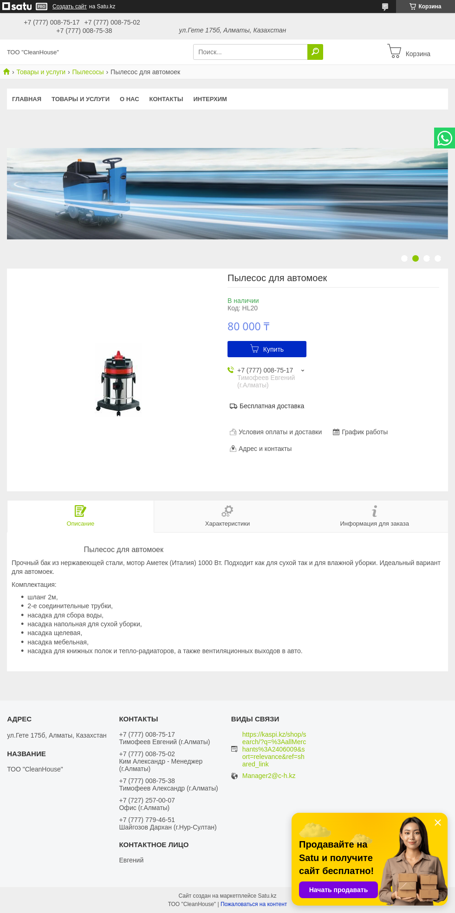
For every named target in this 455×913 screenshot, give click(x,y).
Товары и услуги (40, 72)
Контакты (166, 99)
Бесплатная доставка (272, 406)
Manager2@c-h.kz (269, 775)
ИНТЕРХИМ (210, 99)
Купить (273, 349)
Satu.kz (267, 896)
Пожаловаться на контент (254, 904)
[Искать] (315, 52)
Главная (26, 99)
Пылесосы (88, 72)
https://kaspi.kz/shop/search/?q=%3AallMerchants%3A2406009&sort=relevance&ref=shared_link (274, 749)
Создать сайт (69, 6)
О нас (129, 99)
